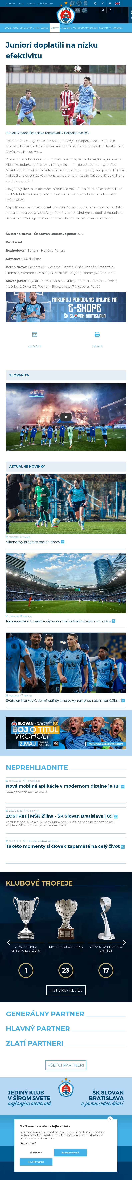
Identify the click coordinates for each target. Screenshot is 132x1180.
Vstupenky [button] (26, 28)
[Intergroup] (35, 1019)
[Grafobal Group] (97, 1019)
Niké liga (27, 616)
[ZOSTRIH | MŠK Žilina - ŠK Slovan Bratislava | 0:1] (66, 807)
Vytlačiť (97, 346)
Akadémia (66, 28)
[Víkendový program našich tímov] (66, 504)
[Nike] (66, 990)
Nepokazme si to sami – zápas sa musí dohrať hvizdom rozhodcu (60, 621)
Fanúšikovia (33, 780)
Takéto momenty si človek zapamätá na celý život (65, 846)
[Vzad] (8, 924)
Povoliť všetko (36, 1162)
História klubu (66, 958)
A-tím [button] (36, 28)
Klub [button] (15, 28)
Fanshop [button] (117, 28)
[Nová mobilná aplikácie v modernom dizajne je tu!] (66, 777)
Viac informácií (28, 1143)
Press (21, 3)
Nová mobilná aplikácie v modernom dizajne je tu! (65, 786)
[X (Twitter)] (102, 3)
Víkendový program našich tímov (35, 542)
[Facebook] (95, 3)
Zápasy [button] (45, 28)
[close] (110, 1119)
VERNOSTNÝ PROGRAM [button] (85, 28)
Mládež (26, 537)
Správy (55, 28)
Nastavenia (36, 1152)
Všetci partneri (66, 1033)
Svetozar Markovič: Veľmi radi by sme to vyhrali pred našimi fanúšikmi (65, 701)
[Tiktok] (109, 10)
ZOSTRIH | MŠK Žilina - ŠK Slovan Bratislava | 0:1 (61, 816)
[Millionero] (97, 1005)
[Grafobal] (35, 1005)
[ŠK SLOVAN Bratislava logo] (66, 12)
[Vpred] (124, 924)
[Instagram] (102, 10)
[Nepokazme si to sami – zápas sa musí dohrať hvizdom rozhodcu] (66, 583)
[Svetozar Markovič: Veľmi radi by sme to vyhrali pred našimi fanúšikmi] (66, 662)
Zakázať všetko (70, 1152)
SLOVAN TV (105, 28)
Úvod (8, 28)
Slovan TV (33, 810)
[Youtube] (109, 3)
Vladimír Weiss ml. (48, 840)
